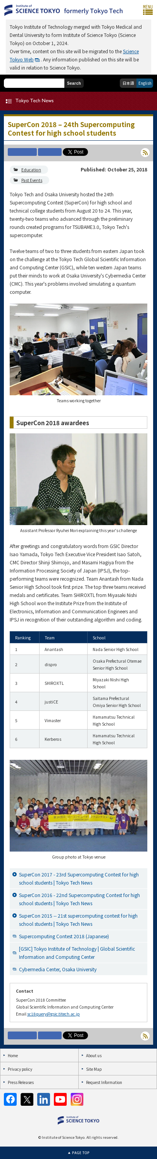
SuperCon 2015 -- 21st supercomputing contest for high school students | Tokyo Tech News (78, 919)
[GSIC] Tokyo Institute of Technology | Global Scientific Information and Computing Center (77, 952)
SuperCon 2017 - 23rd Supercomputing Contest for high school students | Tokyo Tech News (79, 878)
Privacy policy (20, 1069)
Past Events (31, 180)
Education (31, 170)
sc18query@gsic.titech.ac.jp (53, 1014)
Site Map (94, 1069)
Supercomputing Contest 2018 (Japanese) (64, 936)
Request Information (104, 1082)
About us (94, 1055)
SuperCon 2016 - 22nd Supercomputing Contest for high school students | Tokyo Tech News (79, 899)
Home (13, 1055)
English (145, 83)
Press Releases (21, 1082)
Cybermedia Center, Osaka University (58, 969)
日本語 (128, 83)
